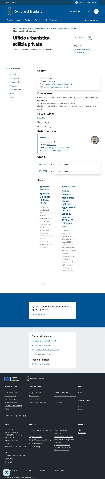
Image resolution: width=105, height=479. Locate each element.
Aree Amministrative (41, 28)
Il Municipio (44, 137)
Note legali (57, 433)
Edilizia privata (68, 187)
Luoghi (80, 406)
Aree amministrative (11, 392)
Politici (7, 409)
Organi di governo (11, 402)
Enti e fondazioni (10, 399)
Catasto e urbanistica (44, 188)
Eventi (80, 409)
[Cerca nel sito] (95, 11)
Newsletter (82, 432)
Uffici (6, 412)
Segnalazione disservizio (62, 445)
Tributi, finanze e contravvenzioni (65, 397)
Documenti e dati (10, 396)
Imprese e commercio (61, 392)
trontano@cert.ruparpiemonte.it (56, 87)
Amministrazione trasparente (64, 439)
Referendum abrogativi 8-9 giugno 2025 (15, 417)
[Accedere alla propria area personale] (86, 2)
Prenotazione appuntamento (63, 447)
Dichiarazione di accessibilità (63, 436)
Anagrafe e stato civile (36, 392)
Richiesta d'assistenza (61, 450)
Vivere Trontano (51, 20)
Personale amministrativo (13, 405)
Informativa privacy (60, 430)
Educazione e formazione (37, 402)
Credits (42, 470)
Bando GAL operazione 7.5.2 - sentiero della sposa (40, 442)
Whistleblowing (34, 446)
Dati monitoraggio (11, 470)
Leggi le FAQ (58, 442)
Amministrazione (13, 20)
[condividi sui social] (79, 37)
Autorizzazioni (34, 396)
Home (15, 28)
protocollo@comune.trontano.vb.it (59, 84)
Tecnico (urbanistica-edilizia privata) (63, 28)
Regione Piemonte (11, 2)
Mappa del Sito (60, 470)
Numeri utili (8, 462)
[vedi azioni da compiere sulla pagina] (88, 38)
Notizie (80, 392)
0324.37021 (52, 81)
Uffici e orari (9, 458)
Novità (27, 20)
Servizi (37, 20)
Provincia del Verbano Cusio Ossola (40, 432)
